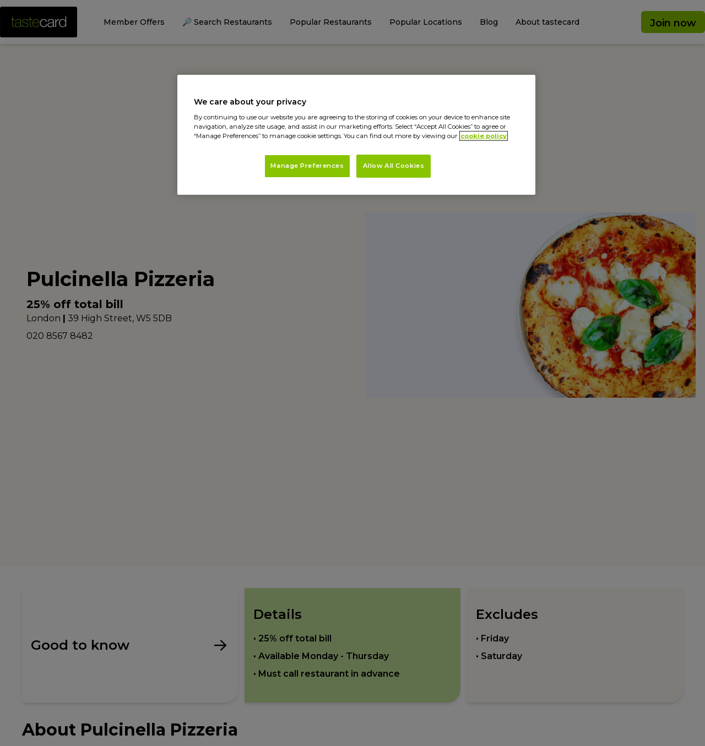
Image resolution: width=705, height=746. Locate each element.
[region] (356, 135)
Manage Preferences (307, 165)
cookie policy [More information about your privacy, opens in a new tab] (483, 136)
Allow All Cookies (394, 165)
